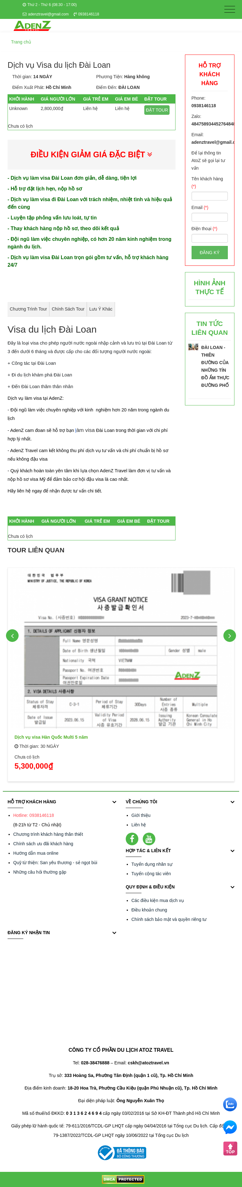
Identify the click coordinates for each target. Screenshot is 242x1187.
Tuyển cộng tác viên (151, 873)
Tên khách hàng (207, 182)
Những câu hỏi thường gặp (39, 872)
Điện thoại (204, 228)
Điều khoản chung (149, 909)
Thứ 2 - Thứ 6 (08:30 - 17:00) (50, 5)
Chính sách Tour (68, 308)
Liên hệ (138, 824)
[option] (121, 672)
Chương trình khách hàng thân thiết (48, 834)
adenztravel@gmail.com (46, 14)
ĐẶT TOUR (157, 110)
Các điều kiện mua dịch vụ (157, 900)
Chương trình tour (28, 308)
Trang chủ (21, 41)
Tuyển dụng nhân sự (151, 864)
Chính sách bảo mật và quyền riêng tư (168, 919)
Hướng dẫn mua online (36, 853)
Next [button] (229, 635)
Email (200, 207)
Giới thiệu (141, 815)
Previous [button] (12, 635)
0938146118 (86, 14)
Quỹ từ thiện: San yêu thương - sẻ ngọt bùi (55, 862)
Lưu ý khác (100, 308)
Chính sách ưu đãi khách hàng (43, 843)
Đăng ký (210, 252)
